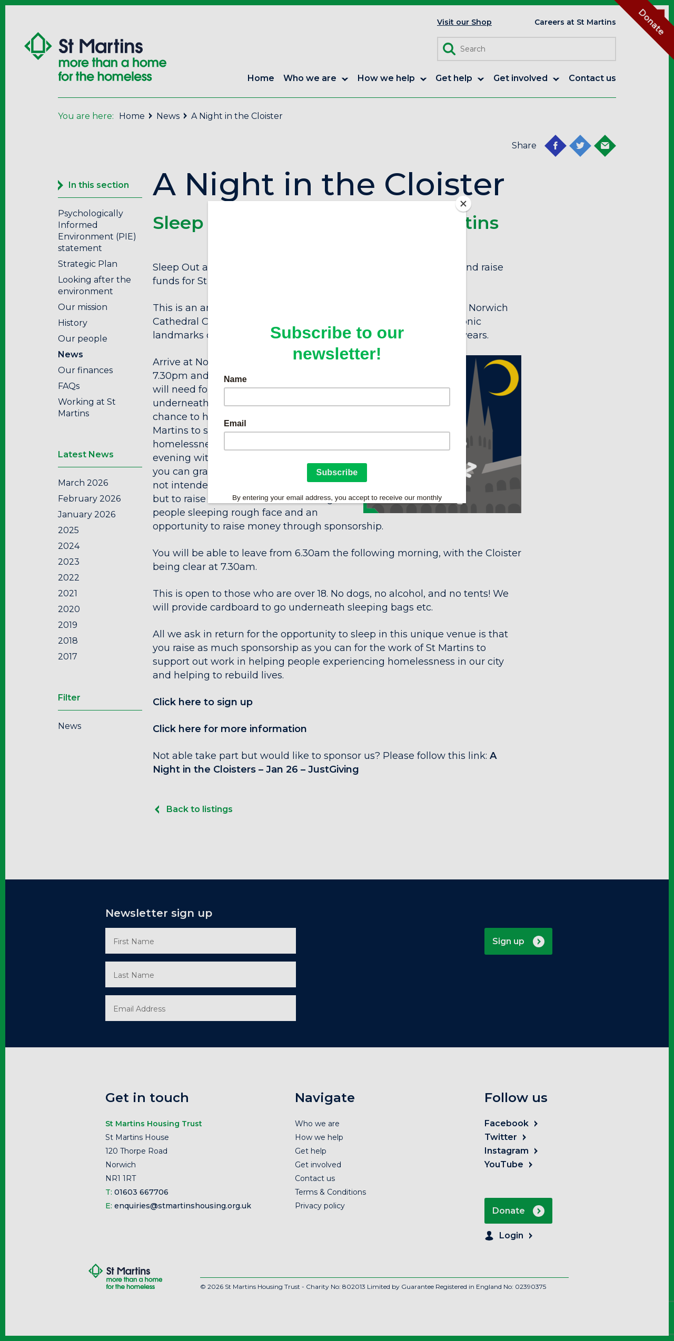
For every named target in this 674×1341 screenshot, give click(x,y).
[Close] (463, 204)
